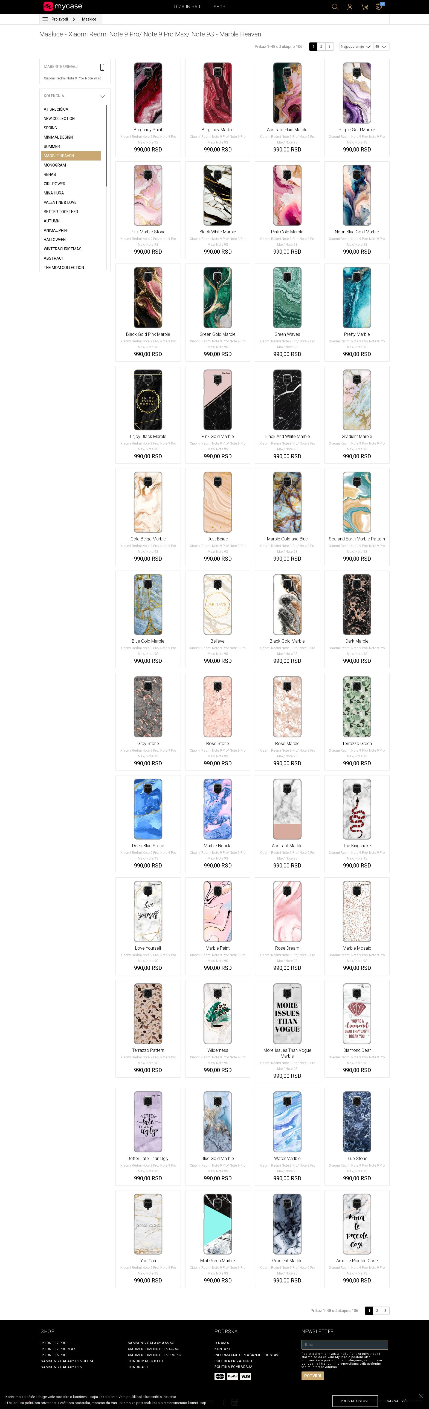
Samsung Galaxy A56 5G (151, 1343)
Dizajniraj (187, 6)
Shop (219, 6)
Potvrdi (312, 1376)
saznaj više (397, 1401)
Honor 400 (138, 1367)
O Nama (222, 1343)
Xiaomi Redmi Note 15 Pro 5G (154, 1355)
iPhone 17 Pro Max (58, 1349)
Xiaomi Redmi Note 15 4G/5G (153, 1349)
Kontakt (223, 1349)
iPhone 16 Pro (54, 1355)
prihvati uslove (355, 1401)
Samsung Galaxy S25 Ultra (67, 1361)
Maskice (89, 19)
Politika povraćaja (234, 1367)
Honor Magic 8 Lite (146, 1361)
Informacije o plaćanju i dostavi (247, 1355)
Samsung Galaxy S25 (61, 1367)
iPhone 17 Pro (54, 1343)
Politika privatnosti (234, 1361)
